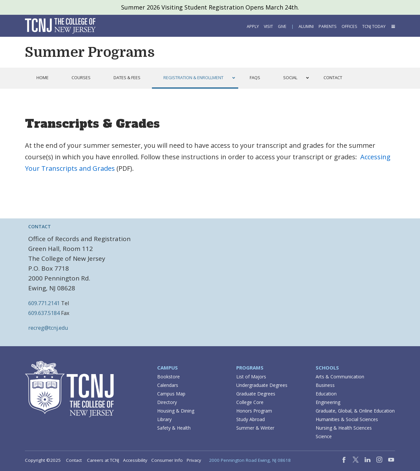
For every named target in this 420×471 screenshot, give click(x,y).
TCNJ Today (374, 26)
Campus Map (171, 394)
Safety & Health (174, 428)
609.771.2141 (44, 303)
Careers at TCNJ (103, 460)
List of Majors (251, 376)
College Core (249, 402)
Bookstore (168, 376)
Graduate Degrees (255, 394)
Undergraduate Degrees (261, 385)
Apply (253, 26)
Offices (349, 26)
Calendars (167, 385)
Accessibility (135, 460)
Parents (328, 26)
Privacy (194, 460)
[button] (392, 26)
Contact (74, 460)
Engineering (328, 402)
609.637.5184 (44, 313)
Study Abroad (250, 419)
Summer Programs (90, 52)
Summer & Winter (255, 428)
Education (326, 394)
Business (325, 385)
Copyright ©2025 (43, 460)
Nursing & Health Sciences (344, 428)
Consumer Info (167, 460)
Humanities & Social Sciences (347, 419)
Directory (167, 402)
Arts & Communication (340, 376)
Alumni (306, 26)
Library (164, 419)
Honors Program (254, 411)
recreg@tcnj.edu (48, 327)
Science (324, 436)
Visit (268, 26)
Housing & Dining (175, 411)
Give (282, 26)
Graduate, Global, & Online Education (355, 411)
